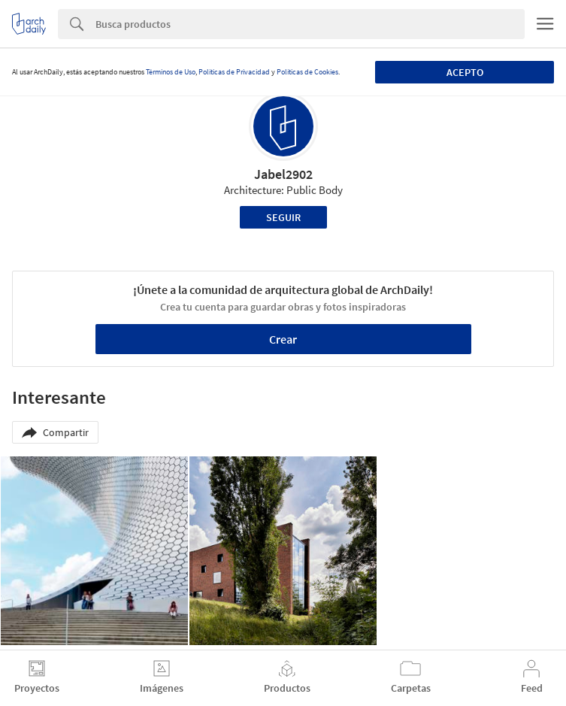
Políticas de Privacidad (234, 72)
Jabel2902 (283, 174)
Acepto (464, 72)
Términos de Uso (170, 72)
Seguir (283, 217)
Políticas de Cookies (307, 72)
